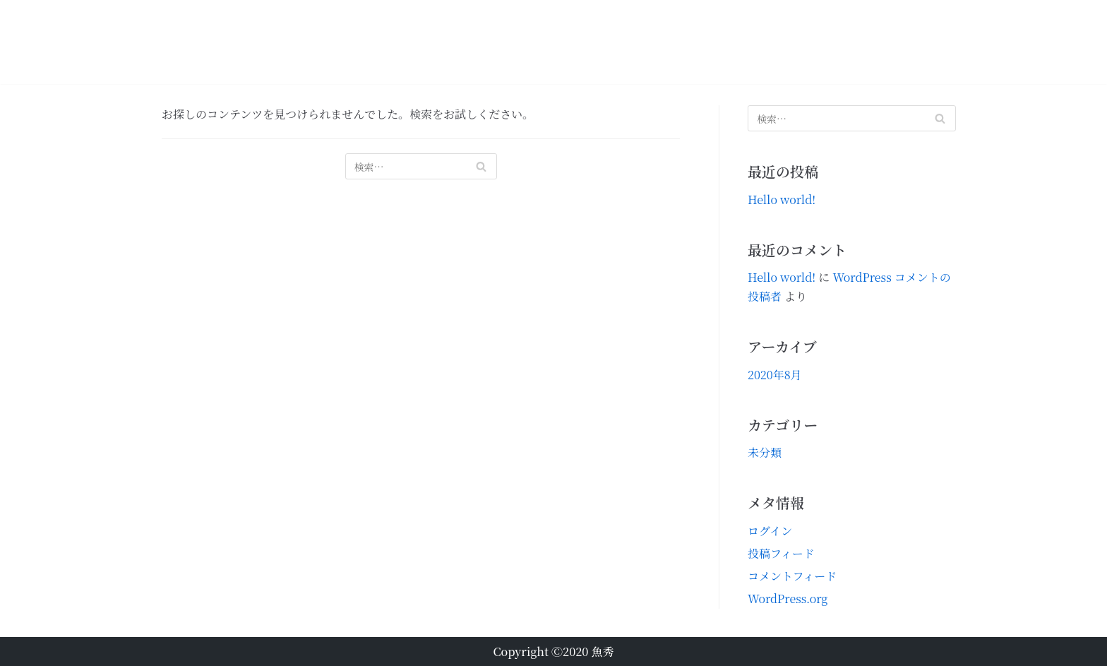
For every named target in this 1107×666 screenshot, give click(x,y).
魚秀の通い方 (679, 42)
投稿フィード (781, 553)
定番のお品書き (591, 42)
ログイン (770, 531)
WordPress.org (787, 598)
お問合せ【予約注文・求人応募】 (871, 42)
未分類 (765, 452)
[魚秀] (215, 41)
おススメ (515, 42)
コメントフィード (792, 576)
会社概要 (749, 42)
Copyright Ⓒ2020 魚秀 (553, 651)
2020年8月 (775, 375)
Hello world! (781, 199)
